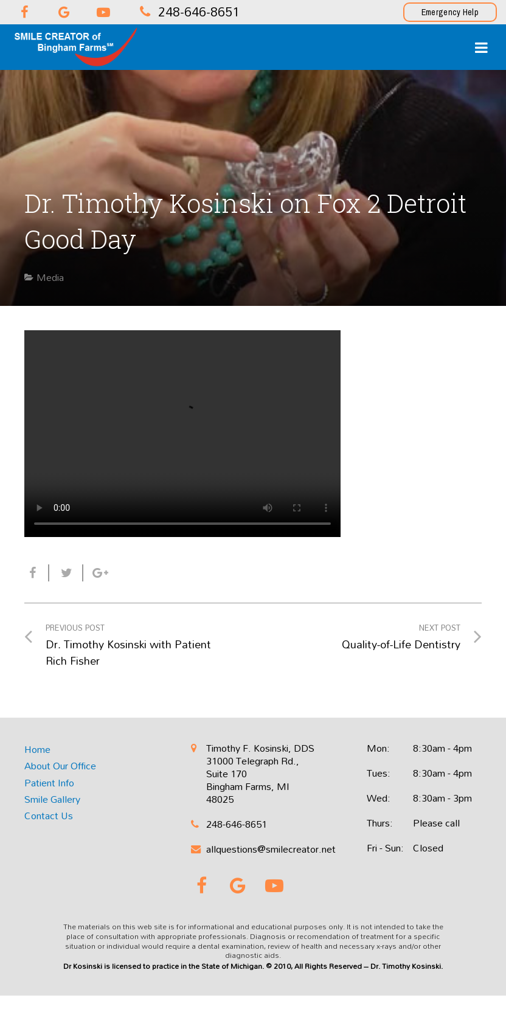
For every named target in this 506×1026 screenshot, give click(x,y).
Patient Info (49, 782)
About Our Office (60, 765)
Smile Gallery (52, 799)
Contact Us (48, 815)
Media (50, 277)
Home (37, 749)
